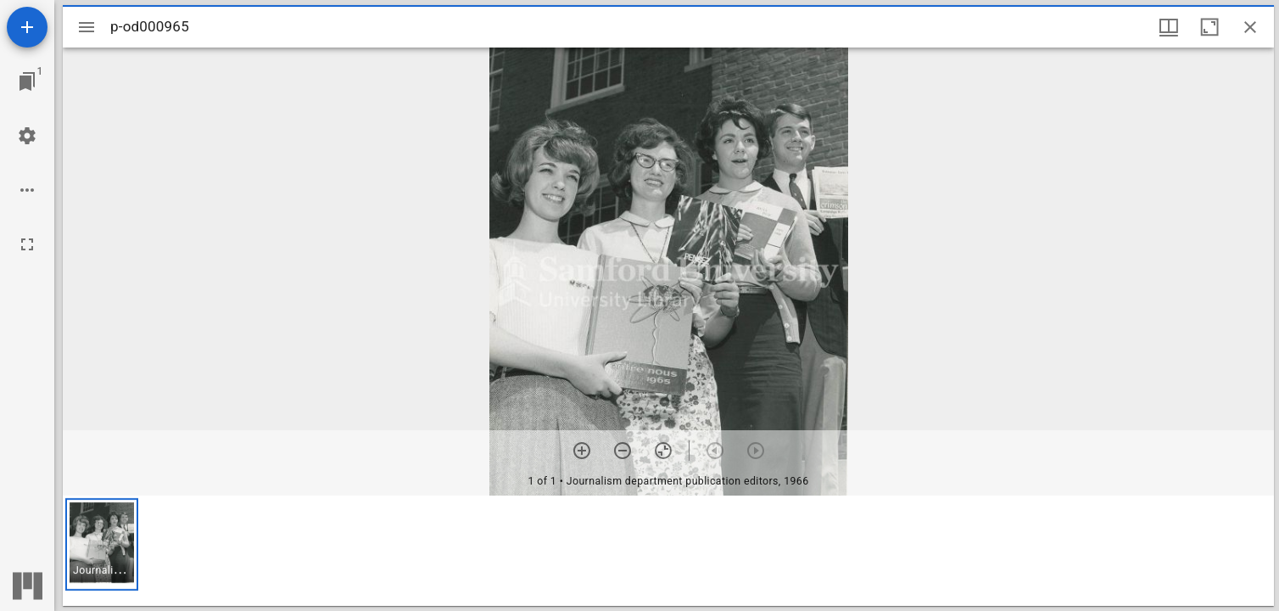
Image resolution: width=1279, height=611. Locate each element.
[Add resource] (27, 27)
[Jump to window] (27, 81)
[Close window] (1250, 27)
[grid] (668, 551)
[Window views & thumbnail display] (1168, 27)
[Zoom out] (622, 450)
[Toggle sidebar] (86, 27)
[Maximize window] (1209, 27)
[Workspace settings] (27, 135)
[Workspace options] (27, 190)
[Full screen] (27, 244)
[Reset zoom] (663, 450)
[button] (102, 544)
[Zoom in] (581, 450)
